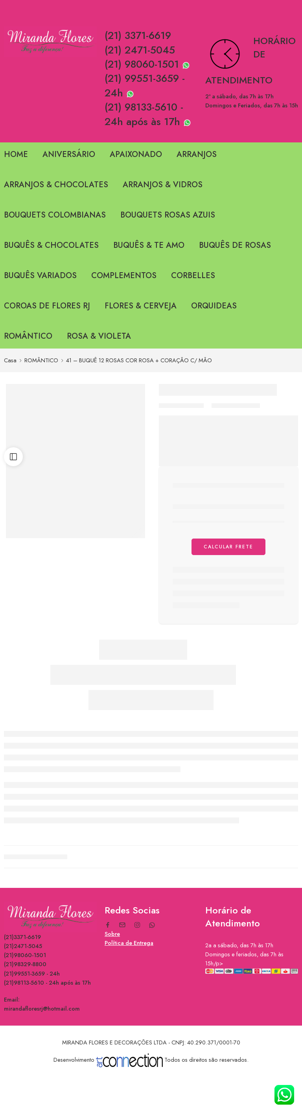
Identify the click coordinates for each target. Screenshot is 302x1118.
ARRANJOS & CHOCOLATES (56, 184)
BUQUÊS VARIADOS (40, 275)
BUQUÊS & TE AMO (148, 245)
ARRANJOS (197, 154)
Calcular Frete (228, 546)
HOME (16, 154)
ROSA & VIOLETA (99, 336)
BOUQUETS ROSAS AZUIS (167, 215)
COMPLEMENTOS (124, 275)
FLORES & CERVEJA (141, 306)
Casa (10, 360)
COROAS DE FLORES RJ (47, 306)
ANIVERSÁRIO (68, 154)
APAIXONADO (136, 154)
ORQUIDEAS (214, 306)
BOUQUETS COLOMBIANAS (55, 215)
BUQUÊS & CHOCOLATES (51, 245)
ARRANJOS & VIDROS (163, 184)
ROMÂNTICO (28, 336)
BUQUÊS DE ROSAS (235, 245)
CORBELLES (193, 275)
